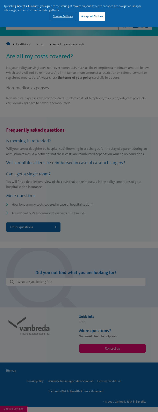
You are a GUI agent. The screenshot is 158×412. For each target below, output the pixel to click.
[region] (79, 13)
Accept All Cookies (92, 16)
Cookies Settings (63, 16)
